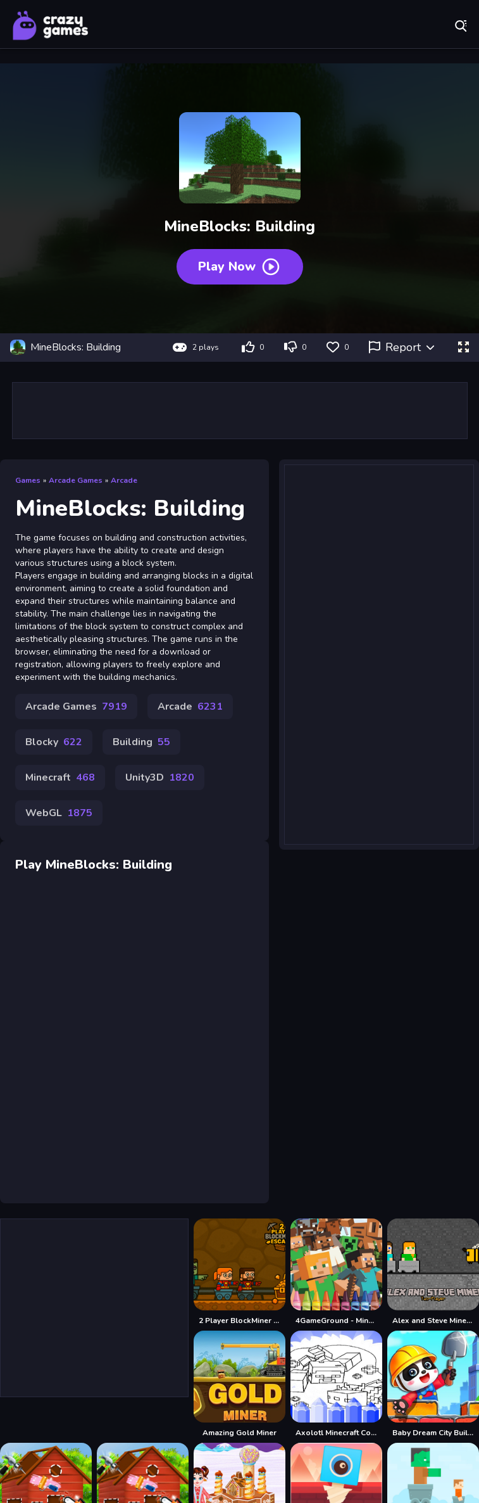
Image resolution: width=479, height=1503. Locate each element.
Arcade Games (76, 480)
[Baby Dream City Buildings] (433, 1384)
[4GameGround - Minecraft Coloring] (336, 1272)
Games (27, 480)
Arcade (124, 480)
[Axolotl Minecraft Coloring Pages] (336, 1384)
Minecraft (60, 777)
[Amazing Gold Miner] (239, 1384)
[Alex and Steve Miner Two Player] (433, 1272)
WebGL (58, 813)
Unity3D (159, 777)
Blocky (53, 742)
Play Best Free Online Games (51, 25)
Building (141, 742)
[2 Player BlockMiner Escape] (239, 1272)
